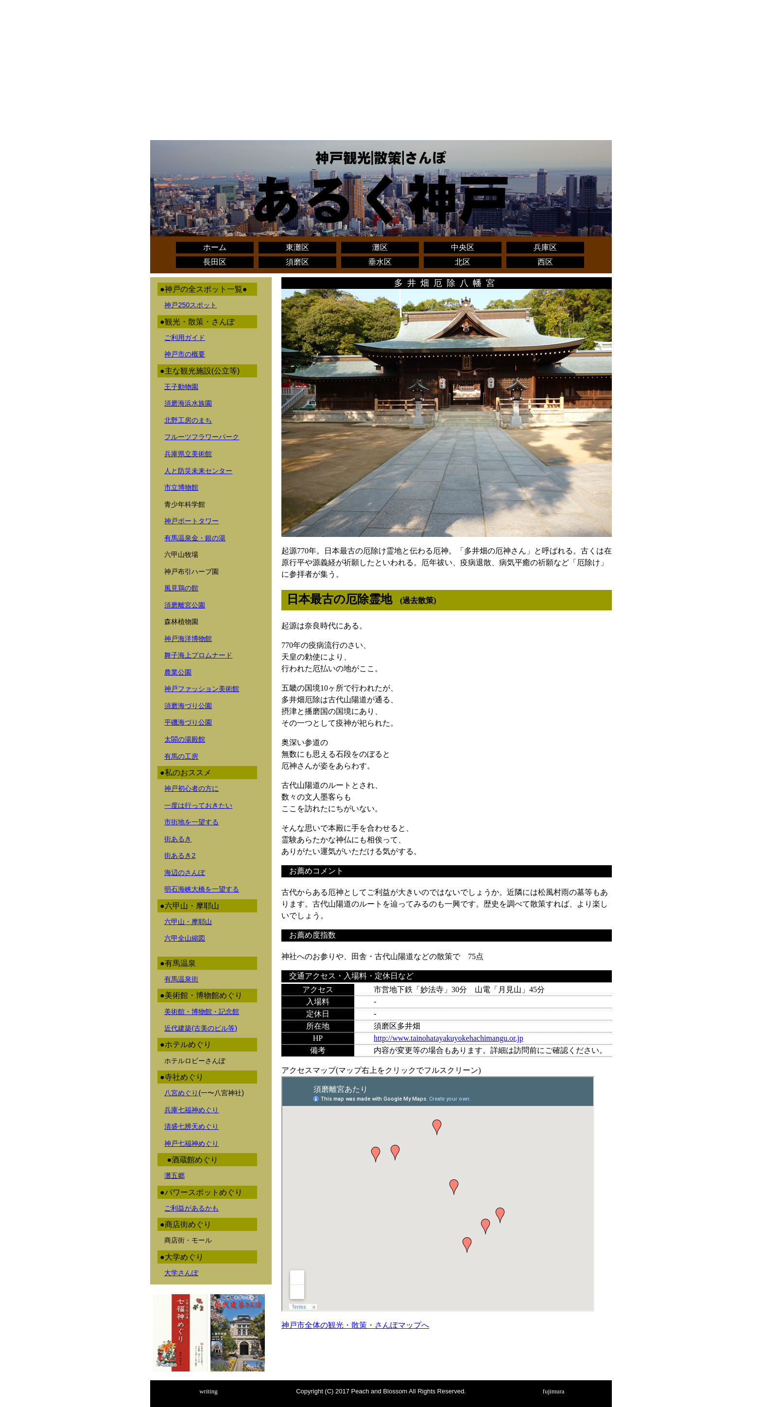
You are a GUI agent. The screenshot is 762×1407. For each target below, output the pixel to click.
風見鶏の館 (181, 588)
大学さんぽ (181, 1273)
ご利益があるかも (191, 1208)
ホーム (214, 247)
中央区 (462, 247)
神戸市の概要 (184, 354)
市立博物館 (181, 487)
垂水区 (380, 262)
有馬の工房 (181, 756)
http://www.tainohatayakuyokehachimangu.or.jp (448, 1038)
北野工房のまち (188, 420)
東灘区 (297, 247)
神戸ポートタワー (191, 521)
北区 (462, 262)
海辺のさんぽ (184, 872)
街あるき (177, 839)
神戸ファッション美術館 (201, 689)
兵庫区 (545, 247)
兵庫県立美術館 (188, 454)
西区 (545, 262)
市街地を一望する (191, 822)
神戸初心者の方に (191, 788)
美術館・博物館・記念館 (201, 1011)
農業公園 (177, 672)
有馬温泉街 (181, 979)
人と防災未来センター (198, 471)
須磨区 (297, 262)
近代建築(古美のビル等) (200, 1028)
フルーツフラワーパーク (201, 437)
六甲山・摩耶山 (188, 922)
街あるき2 (179, 855)
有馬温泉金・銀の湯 (194, 538)
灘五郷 (174, 1175)
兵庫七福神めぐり (191, 1110)
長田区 (214, 262)
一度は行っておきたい (198, 805)
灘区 (380, 247)
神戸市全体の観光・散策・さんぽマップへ (355, 1325)
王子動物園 (181, 387)
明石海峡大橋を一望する (201, 889)
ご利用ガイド (184, 337)
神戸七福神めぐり (191, 1143)
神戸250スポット (190, 305)
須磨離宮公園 (184, 605)
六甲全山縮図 (184, 938)
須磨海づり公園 (188, 706)
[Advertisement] (381, 72)
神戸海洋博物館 (188, 638)
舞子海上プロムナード (198, 655)
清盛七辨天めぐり (191, 1126)
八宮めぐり (181, 1093)
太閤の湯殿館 (184, 739)
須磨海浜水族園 (188, 403)
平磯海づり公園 (188, 722)
